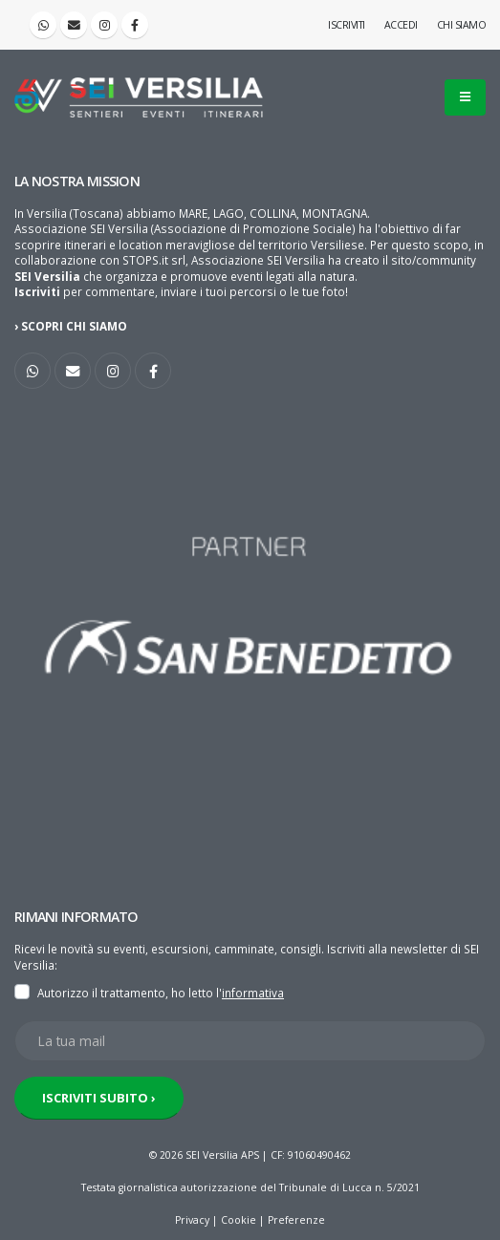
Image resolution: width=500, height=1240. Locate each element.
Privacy (192, 1220)
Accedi (401, 25)
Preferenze (296, 1220)
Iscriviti (346, 25)
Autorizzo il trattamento (101, 992)
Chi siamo (462, 25)
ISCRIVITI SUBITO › (99, 1097)
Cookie (238, 1220)
